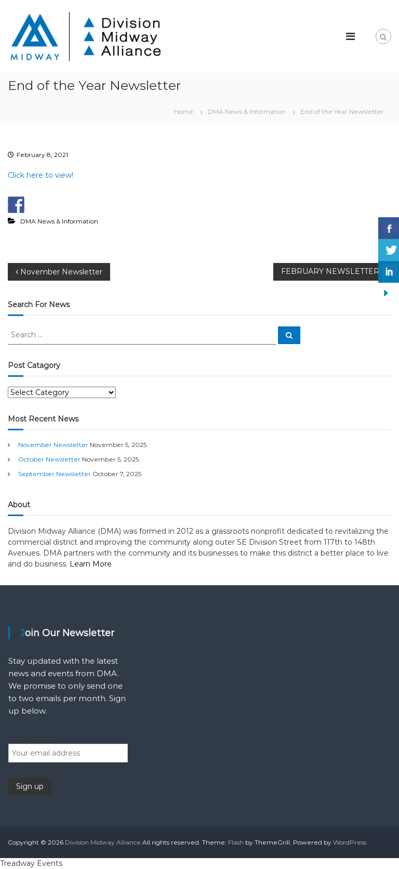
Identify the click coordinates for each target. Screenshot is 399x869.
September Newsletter (54, 474)
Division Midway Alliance (103, 842)
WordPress (349, 842)
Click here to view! (40, 175)
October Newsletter (49, 459)
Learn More (91, 564)
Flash (236, 842)
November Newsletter (53, 445)
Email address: (34, 738)
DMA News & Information (247, 111)
